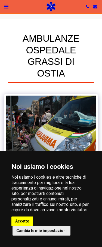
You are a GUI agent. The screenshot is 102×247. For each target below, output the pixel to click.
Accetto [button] (22, 221)
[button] (6, 6)
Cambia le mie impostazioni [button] (41, 230)
